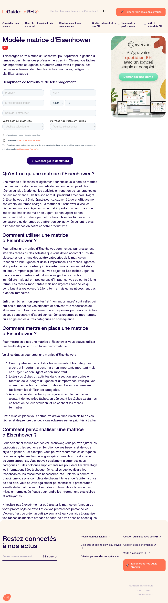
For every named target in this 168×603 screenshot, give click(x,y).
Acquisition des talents (95, 536)
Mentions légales (145, 595)
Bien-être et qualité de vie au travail (101, 546)
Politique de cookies (144, 590)
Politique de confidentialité (141, 586)
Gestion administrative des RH (142, 536)
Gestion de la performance (139, 544)
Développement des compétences (100, 558)
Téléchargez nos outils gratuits (140, 11)
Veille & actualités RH (136, 552)
